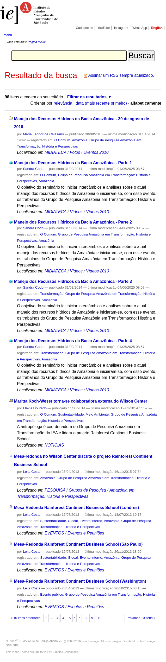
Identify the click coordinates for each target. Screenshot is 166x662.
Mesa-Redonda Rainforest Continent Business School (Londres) (76, 507)
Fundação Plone (98, 640)
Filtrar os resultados (87, 97)
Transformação (51, 294)
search (154, 34)
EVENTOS (54, 533)
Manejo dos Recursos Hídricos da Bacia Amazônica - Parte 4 (73, 341)
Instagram (121, 28)
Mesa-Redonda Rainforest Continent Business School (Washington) (80, 581)
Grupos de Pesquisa (87, 490)
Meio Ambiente (97, 414)
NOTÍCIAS (54, 445)
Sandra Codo (33, 169)
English (157, 28)
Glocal (73, 521)
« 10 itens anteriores (25, 618)
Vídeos (76, 211)
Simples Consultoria (65, 651)
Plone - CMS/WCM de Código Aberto (33, 640)
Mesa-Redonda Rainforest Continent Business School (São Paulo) (78, 544)
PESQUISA (55, 490)
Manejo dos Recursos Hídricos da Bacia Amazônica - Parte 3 (73, 281)
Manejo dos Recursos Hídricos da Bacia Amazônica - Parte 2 (73, 222)
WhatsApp (139, 28)
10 (99, 618)
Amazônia (79, 140)
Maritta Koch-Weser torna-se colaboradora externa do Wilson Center (80, 401)
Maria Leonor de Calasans (43, 134)
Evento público (51, 594)
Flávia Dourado (35, 408)
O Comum (62, 140)
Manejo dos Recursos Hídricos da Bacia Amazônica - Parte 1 (73, 163)
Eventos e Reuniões (85, 533)
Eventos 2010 (95, 152)
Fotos (75, 152)
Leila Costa (31, 472)
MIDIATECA (55, 152)
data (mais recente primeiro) (101, 103)
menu (7, 35)
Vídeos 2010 (97, 211)
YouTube (103, 28)
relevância (63, 103)
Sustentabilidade (71, 414)
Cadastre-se (84, 28)
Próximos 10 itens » (141, 618)
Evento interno (91, 521)
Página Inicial (36, 41)
